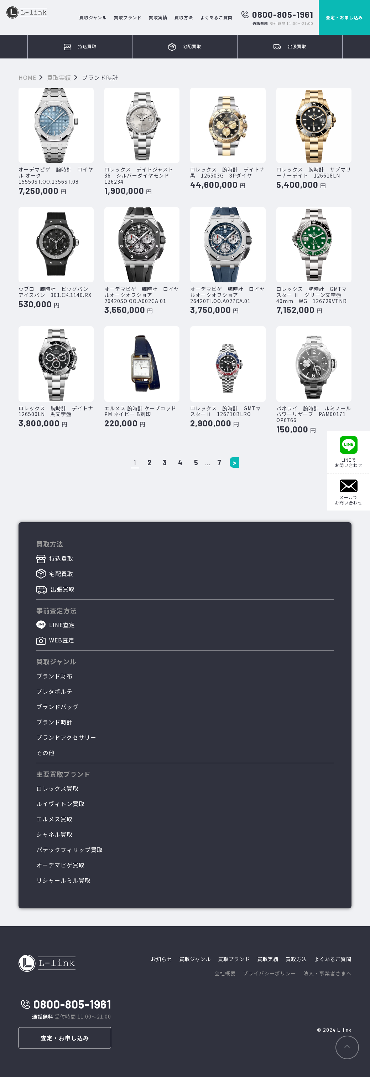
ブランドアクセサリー (66, 737)
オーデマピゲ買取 (60, 865)
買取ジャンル (93, 17)
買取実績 (158, 17)
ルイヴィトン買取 (60, 803)
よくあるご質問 (216, 17)
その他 (45, 752)
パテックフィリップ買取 (69, 849)
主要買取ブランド (63, 774)
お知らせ (161, 959)
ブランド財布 (54, 676)
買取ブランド (128, 17)
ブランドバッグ (57, 706)
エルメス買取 (54, 819)
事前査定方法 (56, 610)
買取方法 (183, 17)
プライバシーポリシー (269, 973)
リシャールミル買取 (63, 880)
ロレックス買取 (57, 788)
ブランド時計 (54, 722)
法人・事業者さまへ (327, 973)
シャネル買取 (54, 834)
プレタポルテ (54, 691)
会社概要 (225, 973)
